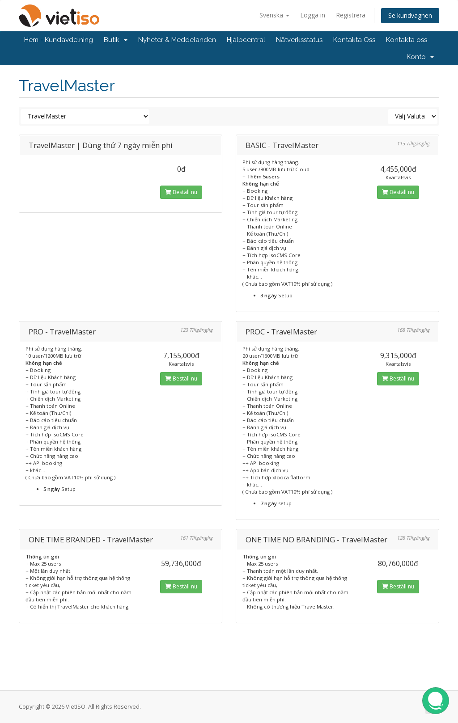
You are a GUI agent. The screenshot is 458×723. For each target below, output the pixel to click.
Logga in (312, 15)
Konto (420, 57)
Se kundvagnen (410, 15)
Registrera (350, 15)
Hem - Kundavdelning (58, 40)
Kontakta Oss (354, 40)
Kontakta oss (406, 40)
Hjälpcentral (246, 40)
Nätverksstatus (299, 40)
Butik (115, 40)
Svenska (274, 15)
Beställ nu (181, 192)
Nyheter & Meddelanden (177, 40)
